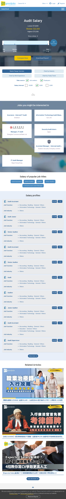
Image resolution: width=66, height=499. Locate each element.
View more (33, 356)
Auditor (39, 181)
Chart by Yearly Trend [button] (49, 76)
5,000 (41, 85)
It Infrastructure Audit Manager (33, 185)
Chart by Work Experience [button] (17, 76)
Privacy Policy (13, 493)
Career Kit (22, 3)
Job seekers (33, 80)
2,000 (51, 85)
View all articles (33, 478)
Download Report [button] (42, 58)
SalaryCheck (5, 9)
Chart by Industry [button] (49, 71)
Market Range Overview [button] (17, 71)
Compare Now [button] (22, 58)
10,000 (31, 85)
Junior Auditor (50, 181)
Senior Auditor (29, 181)
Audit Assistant (16, 181)
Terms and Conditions (27, 493)
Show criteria (33, 36)
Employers (47, 80)
